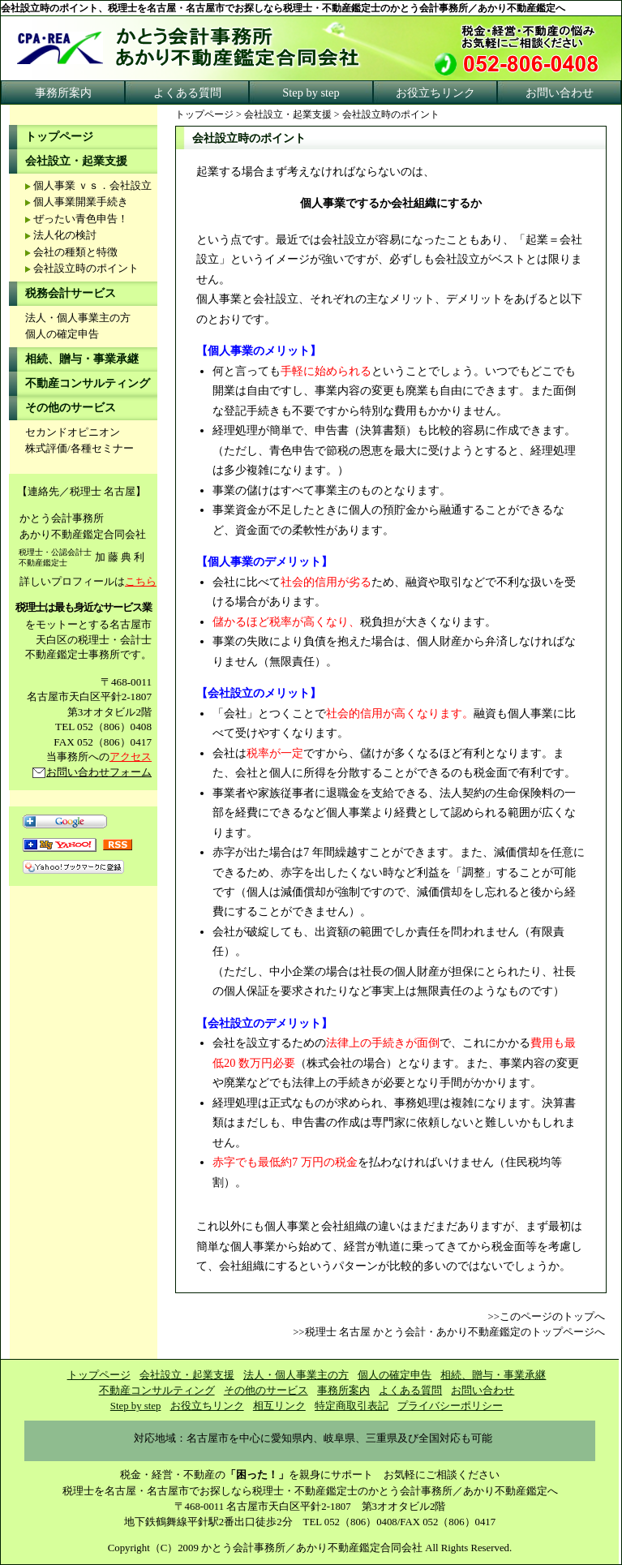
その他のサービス (70, 408)
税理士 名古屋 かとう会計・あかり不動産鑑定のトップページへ (455, 1332)
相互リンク (279, 1406)
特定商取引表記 (351, 1406)
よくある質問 (187, 92)
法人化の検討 (65, 235)
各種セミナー (102, 448)
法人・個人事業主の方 (78, 318)
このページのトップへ (552, 1316)
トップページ (204, 114)
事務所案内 (63, 92)
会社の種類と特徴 (75, 252)
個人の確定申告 (62, 334)
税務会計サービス (70, 293)
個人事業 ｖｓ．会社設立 (92, 185)
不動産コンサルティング (87, 383)
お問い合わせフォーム (99, 772)
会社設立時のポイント (86, 268)
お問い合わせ (559, 92)
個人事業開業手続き (80, 202)
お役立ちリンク (435, 92)
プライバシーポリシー (450, 1406)
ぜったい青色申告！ (80, 219)
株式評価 (46, 448)
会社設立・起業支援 (288, 114)
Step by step (310, 92)
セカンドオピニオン (72, 432)
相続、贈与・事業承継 (82, 359)
